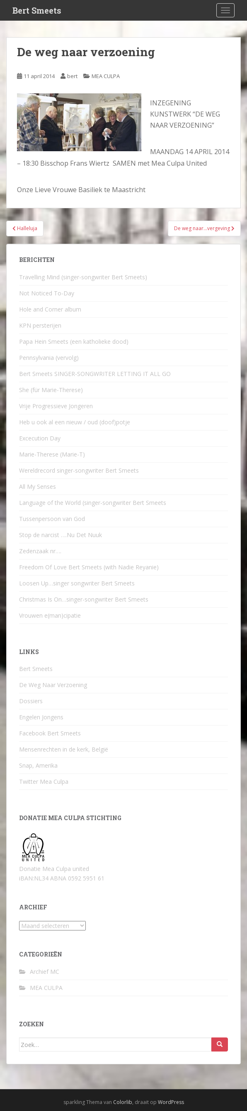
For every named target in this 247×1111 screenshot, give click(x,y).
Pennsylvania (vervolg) (49, 358)
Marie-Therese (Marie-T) (52, 454)
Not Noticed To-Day (46, 293)
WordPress (171, 1102)
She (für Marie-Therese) (51, 390)
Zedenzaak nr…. (40, 551)
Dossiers (31, 701)
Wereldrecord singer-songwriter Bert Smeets (79, 470)
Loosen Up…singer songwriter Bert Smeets (77, 583)
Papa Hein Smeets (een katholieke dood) (73, 341)
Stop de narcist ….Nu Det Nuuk (60, 535)
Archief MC (44, 971)
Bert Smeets (36, 10)
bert (72, 76)
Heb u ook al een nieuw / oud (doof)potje (74, 422)
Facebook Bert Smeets (50, 733)
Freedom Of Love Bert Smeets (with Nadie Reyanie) (89, 567)
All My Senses (37, 486)
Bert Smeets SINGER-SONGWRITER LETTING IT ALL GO (95, 374)
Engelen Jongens (41, 717)
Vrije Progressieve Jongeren (56, 406)
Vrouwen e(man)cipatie (50, 615)
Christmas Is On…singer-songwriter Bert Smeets (83, 599)
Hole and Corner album (50, 309)
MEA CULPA (106, 76)
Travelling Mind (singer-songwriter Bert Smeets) (83, 277)
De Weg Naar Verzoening (53, 685)
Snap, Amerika (38, 765)
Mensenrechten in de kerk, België (63, 749)
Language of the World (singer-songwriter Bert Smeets (92, 503)
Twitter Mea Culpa (43, 781)
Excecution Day (40, 438)
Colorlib (122, 1102)
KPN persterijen (40, 325)
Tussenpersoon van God (52, 519)
